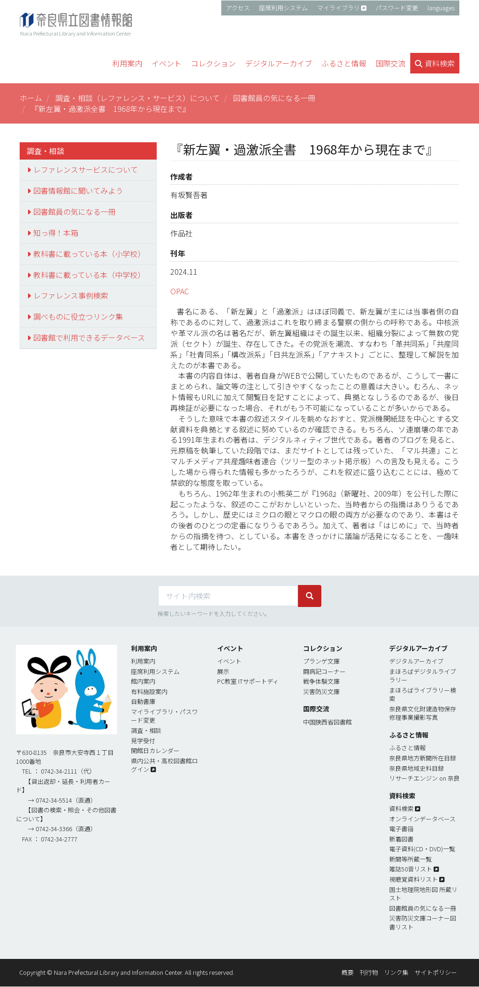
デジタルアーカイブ (416, 661)
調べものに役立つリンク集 (78, 316)
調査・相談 (146, 730)
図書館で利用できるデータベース (89, 337)
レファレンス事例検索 (70, 295)
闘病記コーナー (324, 671)
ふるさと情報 (407, 747)
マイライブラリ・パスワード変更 (164, 716)
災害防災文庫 (321, 691)
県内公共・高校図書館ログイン (164, 765)
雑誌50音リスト (410, 868)
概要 (347, 972)
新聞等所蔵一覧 (410, 859)
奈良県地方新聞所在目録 (422, 757)
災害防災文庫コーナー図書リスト (422, 922)
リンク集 (396, 972)
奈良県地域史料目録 (416, 768)
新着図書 (401, 838)
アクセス (238, 7)
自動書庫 (143, 701)
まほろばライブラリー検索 (422, 694)
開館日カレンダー (155, 750)
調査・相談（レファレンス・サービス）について (137, 97)
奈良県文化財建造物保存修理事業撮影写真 (422, 713)
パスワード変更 (397, 7)
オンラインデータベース (422, 818)
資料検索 (401, 808)
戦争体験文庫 (321, 681)
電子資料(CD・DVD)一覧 (422, 848)
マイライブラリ (338, 7)
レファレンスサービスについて (85, 169)
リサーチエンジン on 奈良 (424, 778)
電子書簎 (401, 828)
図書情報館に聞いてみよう (78, 190)
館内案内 (143, 681)
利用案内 (143, 661)
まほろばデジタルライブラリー (422, 676)
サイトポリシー (435, 972)
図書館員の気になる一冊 (274, 97)
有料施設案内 (149, 691)
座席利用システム (283, 7)
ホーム (31, 97)
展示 (223, 671)
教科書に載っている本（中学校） (89, 274)
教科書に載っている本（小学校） (89, 253)
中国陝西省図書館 (327, 721)
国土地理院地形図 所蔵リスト (423, 894)
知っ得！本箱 (55, 232)
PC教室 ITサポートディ (248, 681)
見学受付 (143, 740)
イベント (229, 661)
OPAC (179, 291)
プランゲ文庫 (321, 661)
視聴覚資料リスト (413, 879)
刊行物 (369, 972)
